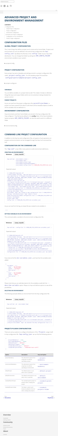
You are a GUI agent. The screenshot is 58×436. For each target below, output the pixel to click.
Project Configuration (11, 30)
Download (5, 418)
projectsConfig (10, 63)
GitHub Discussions (8, 427)
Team (4, 429)
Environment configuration (12, 32)
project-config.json (11, 83)
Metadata (8, 398)
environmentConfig (11, 126)
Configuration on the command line (14, 36)
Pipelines (50, 398)
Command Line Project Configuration (14, 34)
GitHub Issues (6, 425)
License (5, 434)
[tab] (9, 154)
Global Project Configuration (12, 28)
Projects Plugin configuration (13, 38)
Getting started (6, 420)
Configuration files (9, 27)
